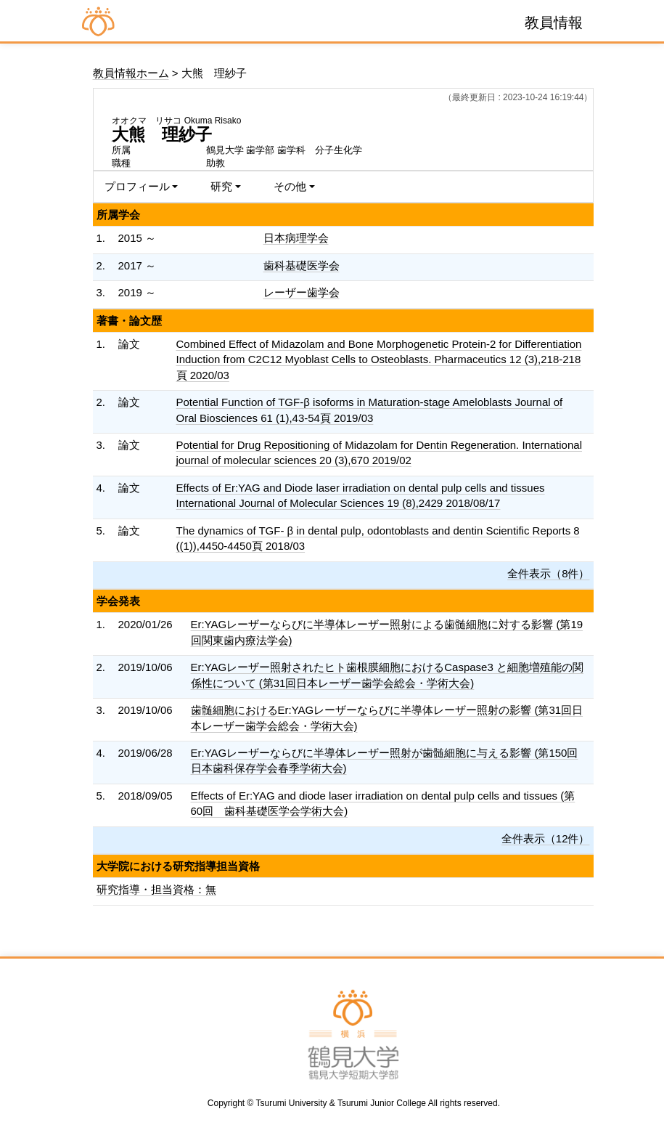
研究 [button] (221, 186)
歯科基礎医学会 (301, 265)
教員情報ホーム (131, 73)
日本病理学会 (296, 238)
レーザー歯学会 (301, 292)
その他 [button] (290, 186)
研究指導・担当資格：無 (156, 889)
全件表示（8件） (548, 573)
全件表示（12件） (545, 838)
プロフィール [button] (137, 186)
